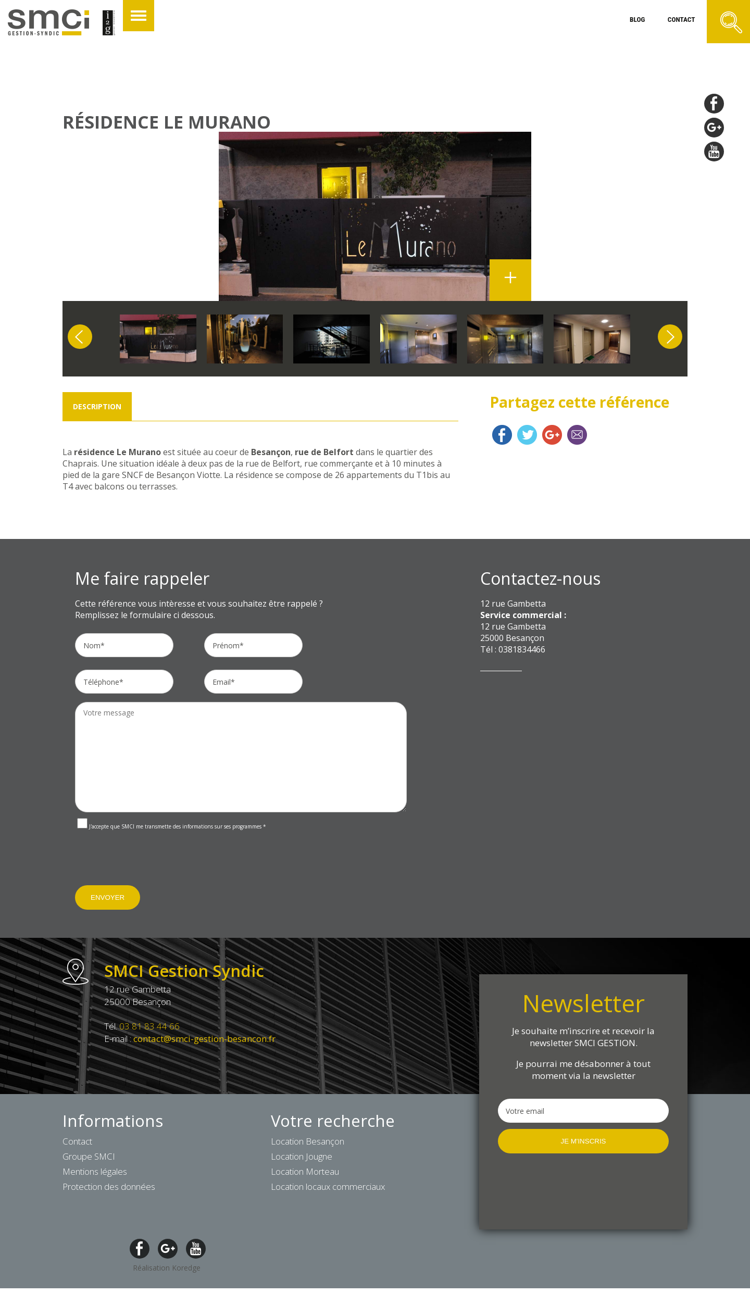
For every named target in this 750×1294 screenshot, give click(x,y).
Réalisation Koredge (167, 1270)
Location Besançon (307, 1143)
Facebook (502, 437)
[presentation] (154, 865)
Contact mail (577, 437)
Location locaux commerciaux (328, 1189)
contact (675, 23)
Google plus (552, 437)
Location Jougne (301, 1158)
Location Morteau (305, 1173)
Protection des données (109, 1189)
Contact (77, 1143)
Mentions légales (95, 1173)
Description (97, 408)
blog (626, 23)
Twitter (527, 437)
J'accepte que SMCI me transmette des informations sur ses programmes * (171, 828)
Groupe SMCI (89, 1158)
